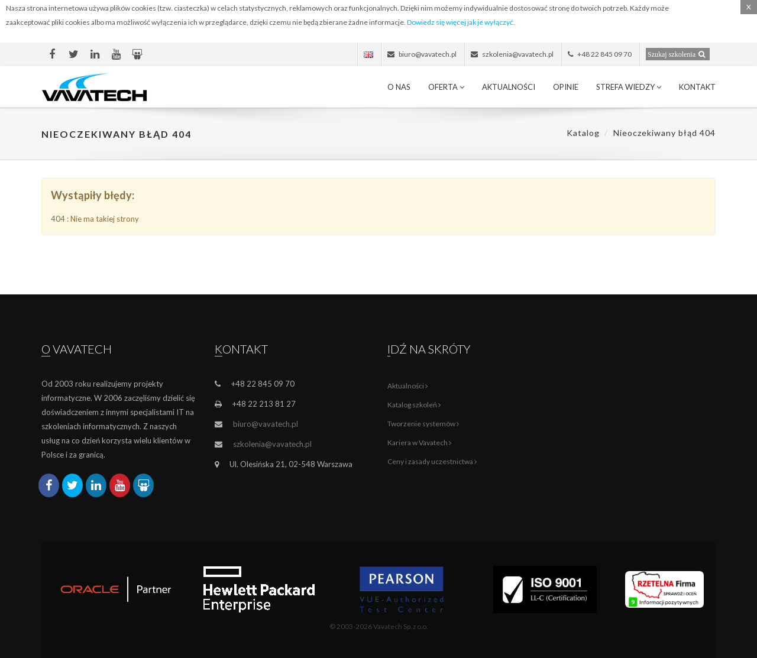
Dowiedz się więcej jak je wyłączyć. (461, 22)
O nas (398, 87)
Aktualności (508, 87)
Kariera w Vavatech (419, 442)
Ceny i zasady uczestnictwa (432, 461)
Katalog (583, 133)
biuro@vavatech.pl (265, 424)
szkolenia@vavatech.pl (272, 444)
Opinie (565, 87)
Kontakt (697, 87)
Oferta (446, 87)
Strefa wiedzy (628, 87)
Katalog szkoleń (414, 404)
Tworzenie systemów (423, 423)
